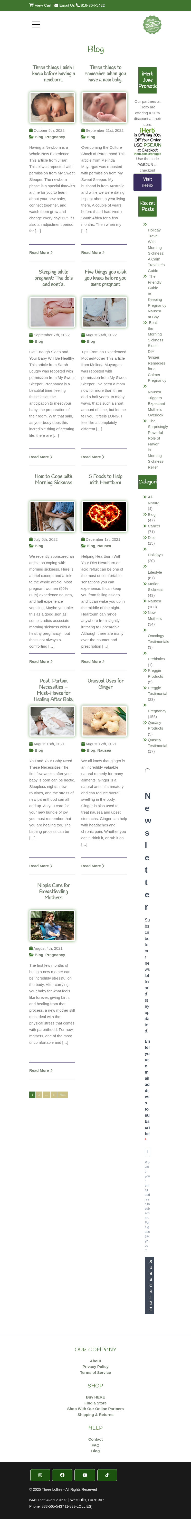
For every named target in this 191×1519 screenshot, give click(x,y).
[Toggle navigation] (36, 24)
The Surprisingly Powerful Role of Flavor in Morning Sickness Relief (158, 444)
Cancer (154, 526)
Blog (39, 137)
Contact (95, 1439)
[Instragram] (40, 1475)
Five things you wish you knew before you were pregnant (105, 278)
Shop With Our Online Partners (95, 1408)
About (95, 1361)
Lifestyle (155, 572)
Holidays (155, 555)
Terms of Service (95, 1372)
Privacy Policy (95, 1366)
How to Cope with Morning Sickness (53, 479)
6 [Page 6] (53, 1094)
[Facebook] (62, 1475)
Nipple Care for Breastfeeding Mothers (53, 891)
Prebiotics (156, 659)
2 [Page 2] (39, 1094)
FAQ (96, 1445)
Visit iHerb (147, 182)
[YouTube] (84, 1475)
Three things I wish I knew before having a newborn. (53, 73)
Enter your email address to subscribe (147, 1087)
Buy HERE (95, 1397)
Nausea (104, 546)
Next (62, 1094)
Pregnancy (55, 137)
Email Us (64, 5)
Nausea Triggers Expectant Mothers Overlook (156, 403)
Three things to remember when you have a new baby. (105, 73)
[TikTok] (107, 1475)
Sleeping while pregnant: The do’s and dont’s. (53, 278)
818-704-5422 (90, 5)
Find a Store (95, 1403)
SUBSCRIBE (150, 1285)
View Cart (40, 5)
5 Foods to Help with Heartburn (105, 479)
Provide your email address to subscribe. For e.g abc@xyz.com (147, 1206)
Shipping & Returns (95, 1414)
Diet (151, 537)
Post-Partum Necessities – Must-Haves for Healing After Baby (53, 690)
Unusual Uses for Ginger (105, 684)
